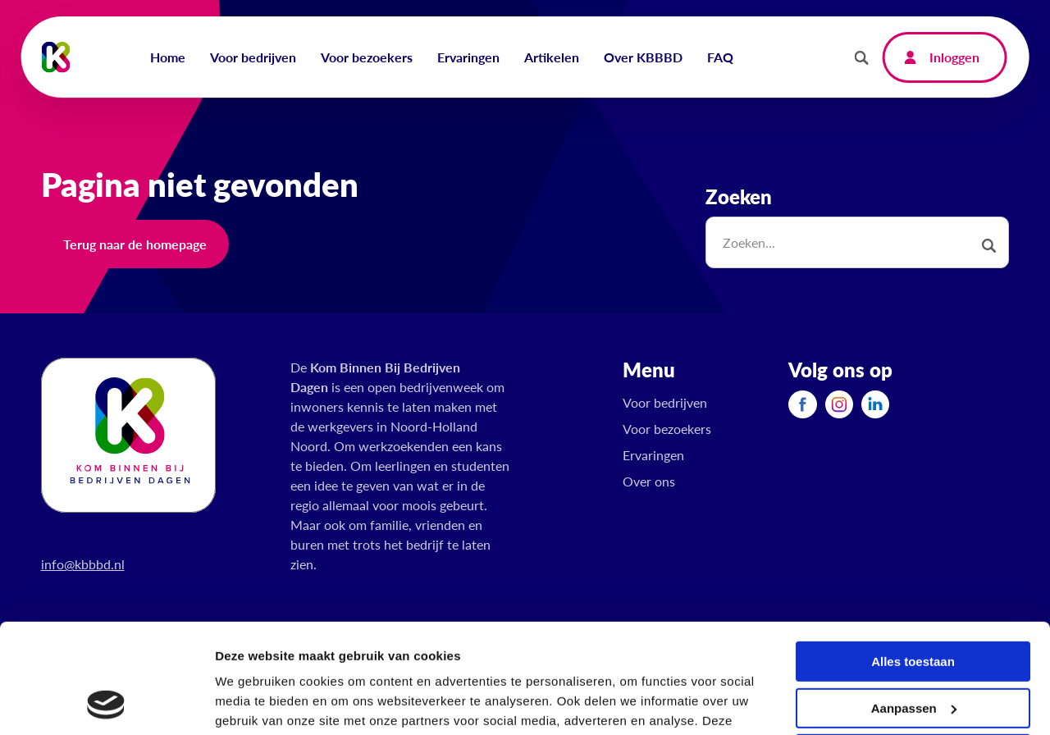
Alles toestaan (913, 559)
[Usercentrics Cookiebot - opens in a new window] (106, 703)
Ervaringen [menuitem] (468, 57)
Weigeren (912, 652)
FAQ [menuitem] (720, 57)
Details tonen (254, 703)
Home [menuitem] (167, 57)
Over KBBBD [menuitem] (643, 57)
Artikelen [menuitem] (551, 57)
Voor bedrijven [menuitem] (253, 57)
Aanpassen (913, 605)
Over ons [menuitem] (649, 481)
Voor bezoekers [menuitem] (367, 57)
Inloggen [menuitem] (954, 57)
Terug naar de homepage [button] (135, 244)
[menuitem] (802, 404)
